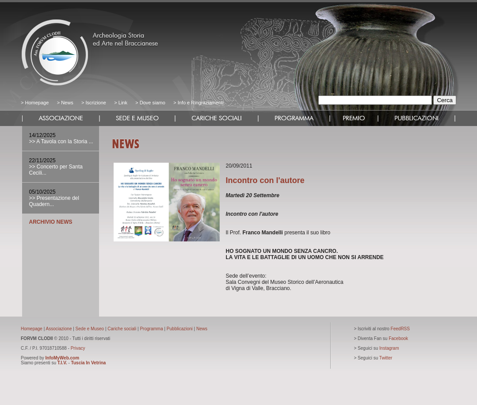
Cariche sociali (121, 328)
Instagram (389, 348)
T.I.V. (62, 362)
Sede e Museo (90, 328)
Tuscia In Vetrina (88, 362)
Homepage (37, 102)
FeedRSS (400, 328)
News (67, 102)
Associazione (59, 328)
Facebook (398, 338)
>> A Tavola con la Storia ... (61, 141)
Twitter (385, 357)
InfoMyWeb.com (62, 357)
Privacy (78, 348)
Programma (151, 328)
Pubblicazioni (180, 328)
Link (122, 102)
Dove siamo (151, 102)
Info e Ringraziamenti (201, 102)
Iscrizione (95, 102)
